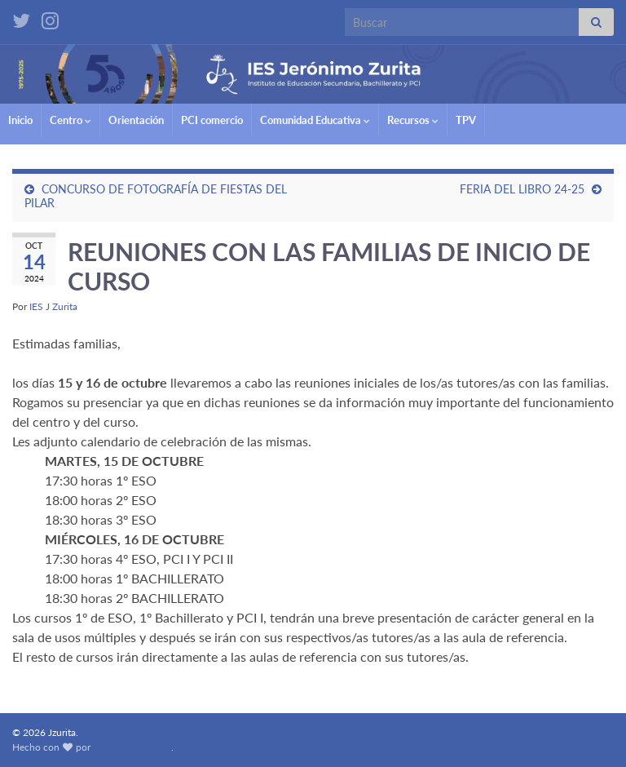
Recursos (413, 119)
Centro (70, 119)
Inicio (20, 119)
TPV (466, 119)
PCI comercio (212, 119)
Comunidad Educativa (315, 119)
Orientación (136, 119)
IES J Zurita (53, 306)
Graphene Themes (132, 747)
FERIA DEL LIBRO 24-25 (522, 189)
